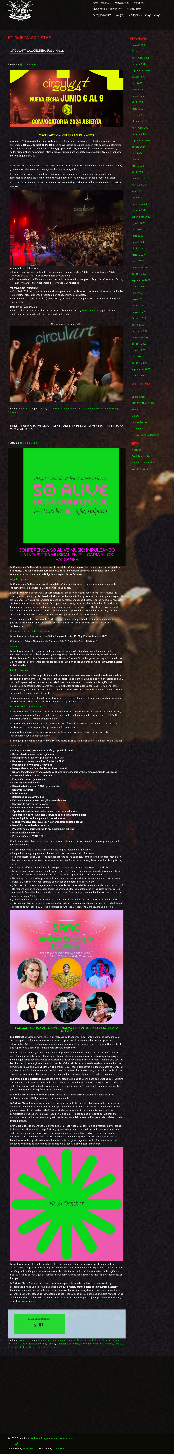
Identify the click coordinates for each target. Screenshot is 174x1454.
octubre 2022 (139, 274)
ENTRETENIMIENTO (103, 15)
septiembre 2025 (141, 70)
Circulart (52, 408)
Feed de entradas (141, 456)
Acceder (136, 450)
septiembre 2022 (141, 280)
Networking (111, 408)
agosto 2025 (138, 77)
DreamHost (59, 1448)
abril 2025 (137, 102)
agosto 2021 (138, 350)
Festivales (13, 1343)
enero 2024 (138, 191)
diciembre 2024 (140, 121)
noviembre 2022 (141, 267)
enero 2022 (138, 324)
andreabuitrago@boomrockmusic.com (52, 1438)
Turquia (53, 1347)
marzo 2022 (138, 312)
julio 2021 (137, 356)
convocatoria (77, 408)
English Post (135, 9)
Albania (42, 1340)
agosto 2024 (138, 146)
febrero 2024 (139, 185)
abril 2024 (137, 172)
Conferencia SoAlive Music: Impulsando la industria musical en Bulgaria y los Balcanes (66, 427)
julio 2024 (137, 153)
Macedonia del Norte (67, 1343)
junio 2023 (137, 236)
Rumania (108, 1343)
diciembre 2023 (140, 197)
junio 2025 (137, 89)
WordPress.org (140, 469)
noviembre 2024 (141, 128)
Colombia (63, 408)
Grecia (23, 1343)
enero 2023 (138, 261)
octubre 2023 (139, 210)
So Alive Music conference (33, 1347)
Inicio (95, 3)
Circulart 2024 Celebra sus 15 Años (37, 50)
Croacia (106, 1340)
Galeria (121, 15)
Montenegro (87, 1343)
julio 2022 (137, 293)
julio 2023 (137, 229)
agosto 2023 (138, 223)
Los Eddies (137, 428)
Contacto (135, 15)
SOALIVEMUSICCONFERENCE (37, 1319)
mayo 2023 (138, 242)
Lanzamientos (122, 3)
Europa (116, 1340)
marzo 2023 (138, 254)
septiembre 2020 (141, 369)
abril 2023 (137, 248)
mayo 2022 (138, 299)
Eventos (140, 3)
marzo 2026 (138, 45)
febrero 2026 (139, 51)
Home (148, 15)
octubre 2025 (139, 64)
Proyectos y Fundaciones (108, 9)
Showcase (13, 412)
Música (100, 408)
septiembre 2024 (141, 140)
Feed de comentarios (143, 462)
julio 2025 (137, 83)
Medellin (90, 408)
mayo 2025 (138, 96)
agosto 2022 (138, 286)
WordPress (29, 1448)
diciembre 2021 (140, 331)
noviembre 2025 (141, 58)
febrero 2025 (139, 115)
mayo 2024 (138, 166)
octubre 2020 (139, 363)
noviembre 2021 (141, 337)
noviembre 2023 (141, 204)
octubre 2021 (139, 344)
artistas (42, 408)
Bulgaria (96, 1340)
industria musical (37, 1343)
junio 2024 (137, 159)
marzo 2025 (138, 108)
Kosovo (51, 1343)
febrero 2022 (139, 318)
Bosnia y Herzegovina (79, 1340)
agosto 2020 (138, 375)
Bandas (106, 3)
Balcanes (62, 1340)
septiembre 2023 (141, 216)
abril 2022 (137, 305)
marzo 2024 (138, 178)
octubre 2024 (139, 134)
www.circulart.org (91, 310)
